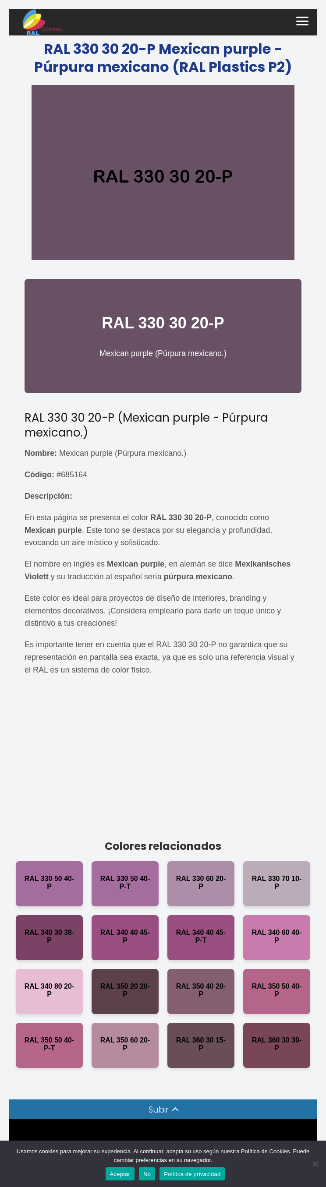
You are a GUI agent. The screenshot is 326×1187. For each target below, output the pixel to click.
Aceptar (120, 1174)
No (147, 1174)
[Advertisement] (163, 759)
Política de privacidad (192, 1174)
